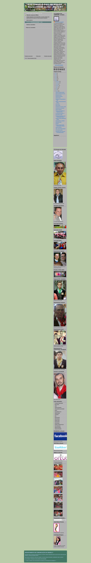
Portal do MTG (57, 421)
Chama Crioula (58, 97)
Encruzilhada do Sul (58, 411)
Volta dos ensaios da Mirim (60, 92)
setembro (57, 85)
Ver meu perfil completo (59, 65)
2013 (56, 74)
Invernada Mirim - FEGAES (60, 120)
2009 (56, 80)
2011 (56, 77)
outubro (57, 84)
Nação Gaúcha (57, 418)
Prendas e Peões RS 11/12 (59, 424)
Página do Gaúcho (58, 427)
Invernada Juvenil (58, 122)
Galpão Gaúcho (57, 413)
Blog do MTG (57, 404)
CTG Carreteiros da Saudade (59, 408)
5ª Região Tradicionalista (59, 403)
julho (57, 88)
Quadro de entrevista (59, 96)
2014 (56, 73)
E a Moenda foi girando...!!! (60, 113)
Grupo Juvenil (58, 105)
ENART (56, 410)
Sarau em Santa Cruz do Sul (60, 93)
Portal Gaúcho (57, 423)
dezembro (57, 81)
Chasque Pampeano (58, 407)
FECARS (57, 123)
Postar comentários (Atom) (32, 58)
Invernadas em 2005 (59, 114)
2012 (56, 76)
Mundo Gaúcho (57, 417)
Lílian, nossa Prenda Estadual (60, 128)
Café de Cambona (59, 109)
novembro (57, 82)
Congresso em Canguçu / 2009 (61, 106)
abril (56, 89)
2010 (56, 78)
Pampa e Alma (57, 420)
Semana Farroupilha (58, 428)
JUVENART (57, 414)
